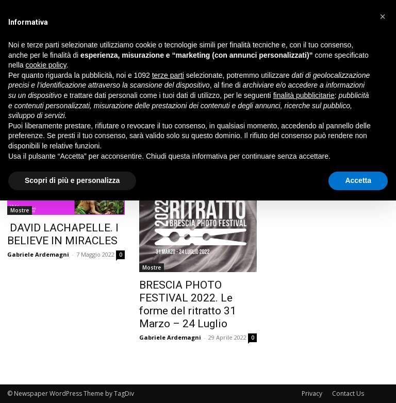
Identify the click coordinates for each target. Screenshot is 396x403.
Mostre (19, 210)
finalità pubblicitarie (304, 95)
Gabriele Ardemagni (38, 254)
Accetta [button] (358, 180)
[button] (382, 16)
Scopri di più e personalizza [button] (72, 180)
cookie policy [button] (45, 65)
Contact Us (348, 393)
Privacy (312, 393)
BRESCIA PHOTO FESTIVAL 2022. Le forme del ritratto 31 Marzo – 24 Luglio (187, 304)
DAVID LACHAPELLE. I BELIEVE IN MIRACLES (63, 234)
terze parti (168, 75)
